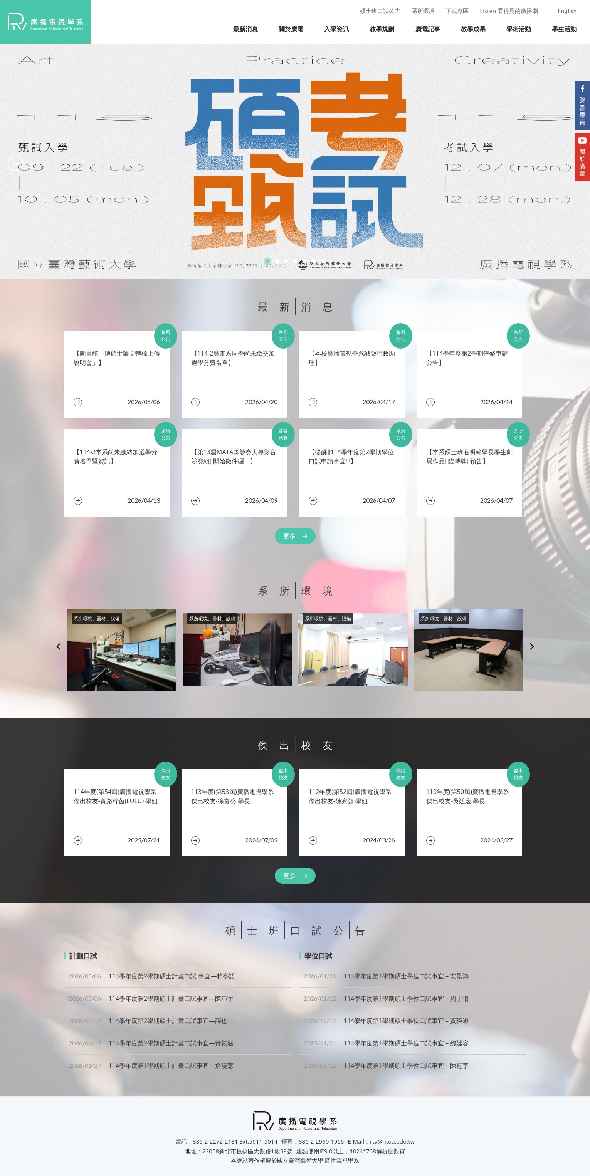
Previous (58, 646)
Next (532, 646)
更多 (289, 536)
